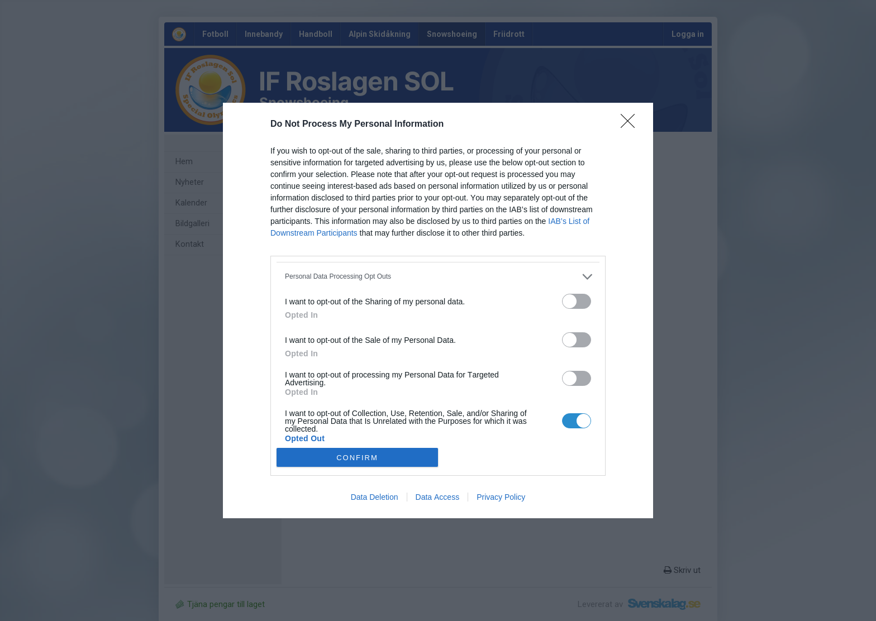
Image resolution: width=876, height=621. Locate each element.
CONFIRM (357, 457)
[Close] (631, 124)
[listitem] (438, 277)
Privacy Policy (501, 497)
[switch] (576, 301)
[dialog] (438, 311)
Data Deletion (374, 497)
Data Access (438, 497)
